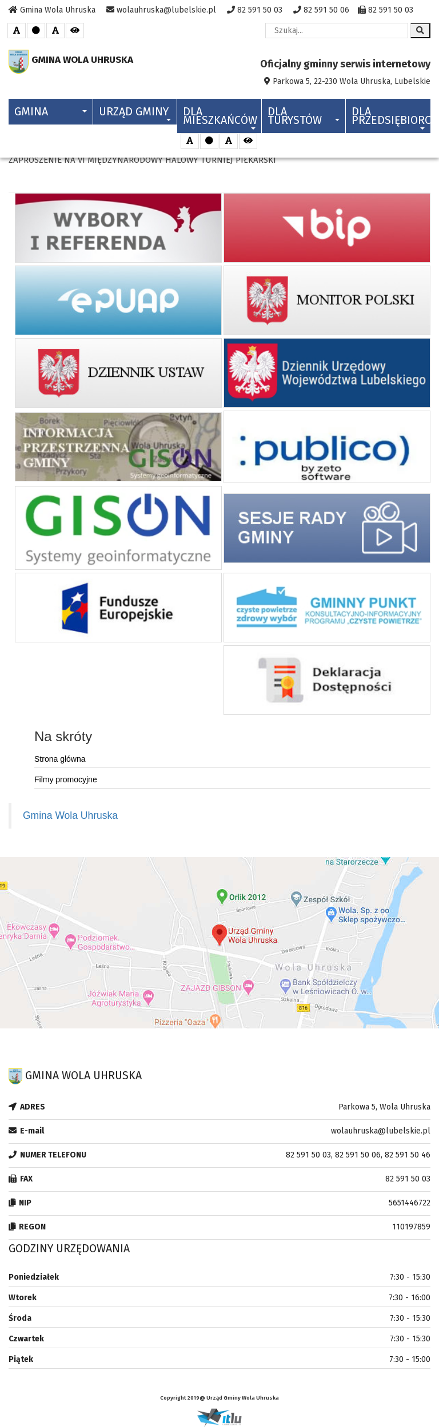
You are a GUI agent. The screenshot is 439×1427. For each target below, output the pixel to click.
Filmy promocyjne (65, 779)
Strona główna (60, 758)
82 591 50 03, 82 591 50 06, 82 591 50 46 (358, 1155)
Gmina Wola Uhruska (70, 815)
